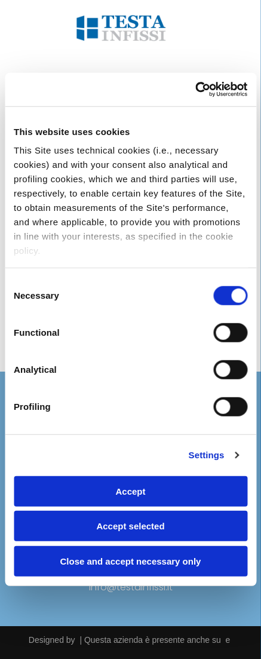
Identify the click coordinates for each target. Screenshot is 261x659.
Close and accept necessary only (130, 561)
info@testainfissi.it (131, 587)
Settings (207, 455)
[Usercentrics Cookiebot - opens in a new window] (195, 89)
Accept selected (130, 526)
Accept (130, 491)
